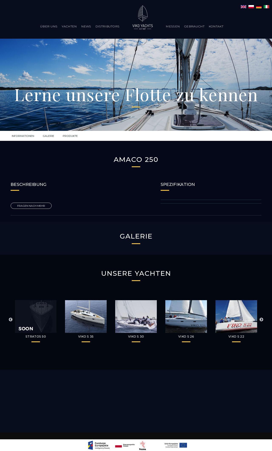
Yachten (69, 26)
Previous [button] (10, 320)
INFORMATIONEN (23, 135)
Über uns (48, 26)
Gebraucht (194, 26)
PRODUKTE (70, 135)
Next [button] (261, 320)
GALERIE (48, 135)
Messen (173, 26)
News (86, 26)
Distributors (107, 26)
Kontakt (216, 26)
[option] (86, 322)
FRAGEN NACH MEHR (31, 205)
